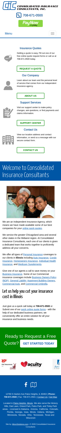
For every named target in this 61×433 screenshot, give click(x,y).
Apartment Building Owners (41, 280)
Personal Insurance (33, 254)
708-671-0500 (33, 15)
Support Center (30, 123)
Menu (8, 33)
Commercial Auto (11, 284)
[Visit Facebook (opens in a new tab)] (26, 385)
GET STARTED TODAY (38, 343)
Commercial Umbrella (36, 284)
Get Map (53, 397)
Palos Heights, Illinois (23, 403)
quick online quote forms (33, 309)
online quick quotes (32, 228)
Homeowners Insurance (26, 261)
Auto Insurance (40, 257)
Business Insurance (12, 274)
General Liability (18, 280)
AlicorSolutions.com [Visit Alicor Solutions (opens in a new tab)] (20, 424)
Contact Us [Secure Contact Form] (42, 397)
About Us (30, 96)
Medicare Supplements (29, 264)
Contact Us (30, 150)
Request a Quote (30, 68)
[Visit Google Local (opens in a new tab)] (33, 385)
